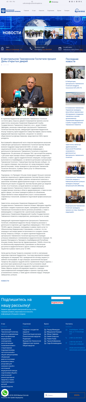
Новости (41, 10)
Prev (5, 90)
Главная (26, 10)
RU (14, 1)
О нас (34, 10)
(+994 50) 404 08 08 (75, 342)
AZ (7, 1)
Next (48, 90)
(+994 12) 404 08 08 (75, 338)
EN (11, 1)
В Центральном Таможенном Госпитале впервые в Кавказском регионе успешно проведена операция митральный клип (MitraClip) (75, 181)
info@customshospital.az (77, 348)
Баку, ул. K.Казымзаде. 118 (14, 49)
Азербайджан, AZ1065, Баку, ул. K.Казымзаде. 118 (76, 332)
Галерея (66, 10)
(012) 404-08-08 (47, 49)
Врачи (59, 10)
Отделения (50, 10)
